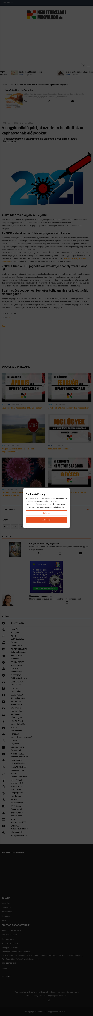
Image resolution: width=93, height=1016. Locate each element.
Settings (46, 513)
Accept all (46, 520)
